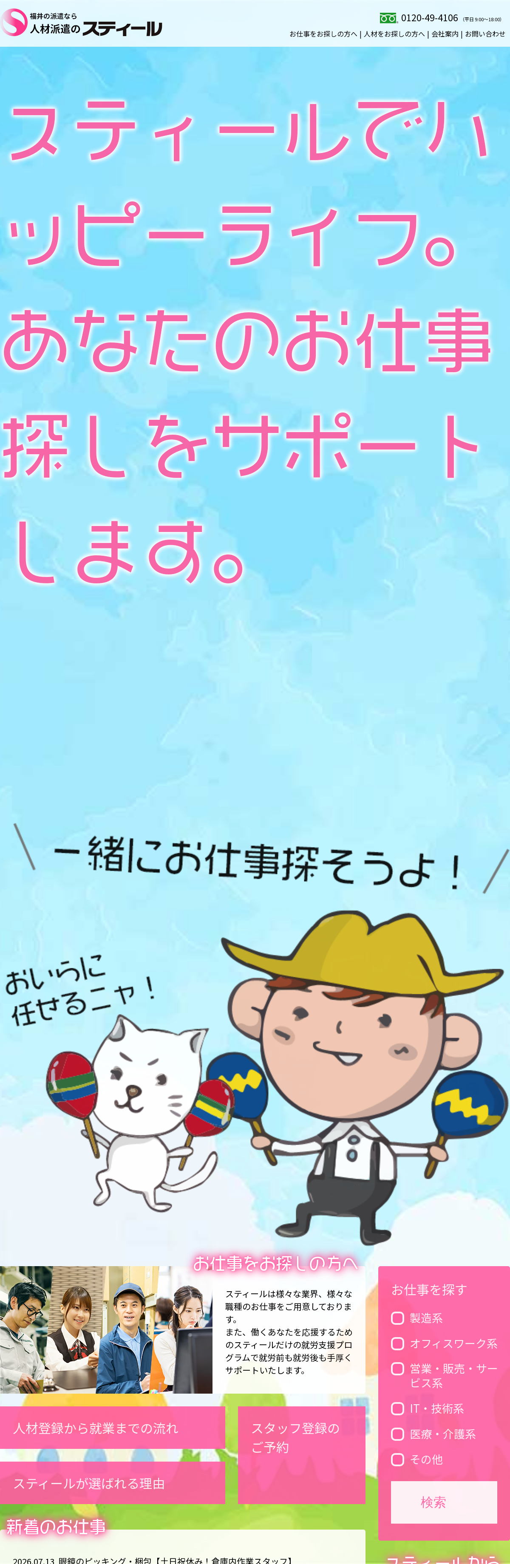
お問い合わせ (485, 33)
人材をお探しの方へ (394, 33)
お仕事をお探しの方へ (323, 33)
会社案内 (445, 33)
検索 (433, 1502)
